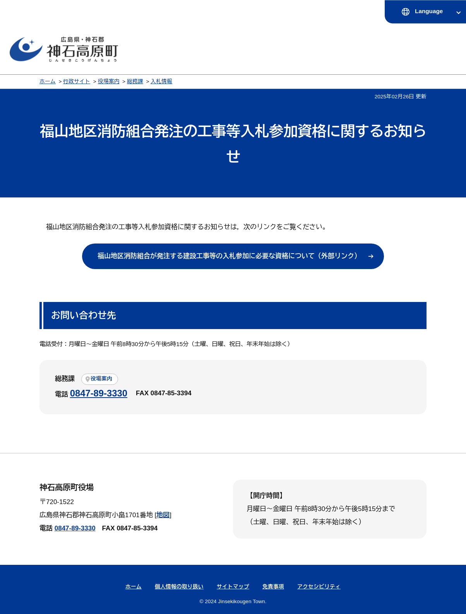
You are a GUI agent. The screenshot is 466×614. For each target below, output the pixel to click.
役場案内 (109, 81)
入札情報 (161, 81)
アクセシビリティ (319, 587)
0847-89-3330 (98, 393)
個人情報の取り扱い (179, 587)
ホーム (47, 81)
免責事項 (273, 587)
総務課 (135, 81)
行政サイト (76, 81)
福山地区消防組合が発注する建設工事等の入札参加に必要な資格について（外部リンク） (229, 256)
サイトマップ (233, 587)
